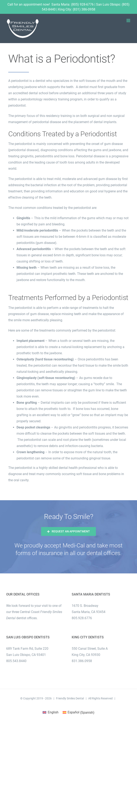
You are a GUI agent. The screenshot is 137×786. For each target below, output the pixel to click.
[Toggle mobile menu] (128, 20)
